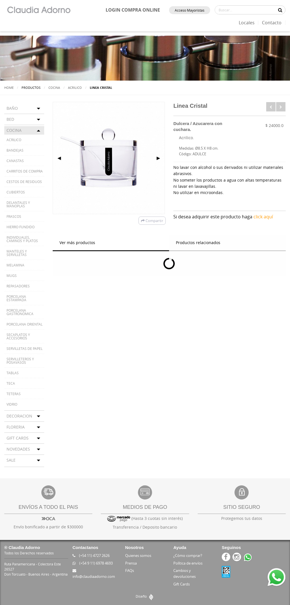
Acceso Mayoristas (189, 10)
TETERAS (14, 393)
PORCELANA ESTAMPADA (16, 298)
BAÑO (12, 108)
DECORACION (19, 416)
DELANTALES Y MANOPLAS (18, 204)
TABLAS (13, 373)
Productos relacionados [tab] (198, 242)
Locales (247, 23)
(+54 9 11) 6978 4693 (92, 563)
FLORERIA (16, 427)
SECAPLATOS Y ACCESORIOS (18, 336)
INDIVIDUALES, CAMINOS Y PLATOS (22, 239)
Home (9, 87)
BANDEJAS (15, 150)
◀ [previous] (61, 158)
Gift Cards (181, 584)
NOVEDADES (18, 449)
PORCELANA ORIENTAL (24, 324)
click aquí (263, 217)
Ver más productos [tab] (77, 242)
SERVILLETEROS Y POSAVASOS (20, 361)
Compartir (152, 220)
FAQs (129, 570)
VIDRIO (12, 404)
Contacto (272, 23)
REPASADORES (18, 286)
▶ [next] (161, 158)
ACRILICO (75, 87)
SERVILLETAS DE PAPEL (24, 348)
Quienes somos (138, 555)
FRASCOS (14, 216)
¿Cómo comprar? (187, 555)
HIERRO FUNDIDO (21, 227)
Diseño (145, 596)
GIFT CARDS (18, 438)
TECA (11, 383)
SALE (11, 460)
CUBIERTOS (16, 192)
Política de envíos (187, 563)
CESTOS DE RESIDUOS (24, 181)
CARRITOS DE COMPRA (25, 171)
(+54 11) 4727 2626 (91, 555)
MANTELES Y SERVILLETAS (17, 253)
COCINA (54, 87)
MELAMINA (15, 265)
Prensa (131, 563)
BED (10, 119)
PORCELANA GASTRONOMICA (20, 312)
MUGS (12, 275)
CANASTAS (15, 160)
